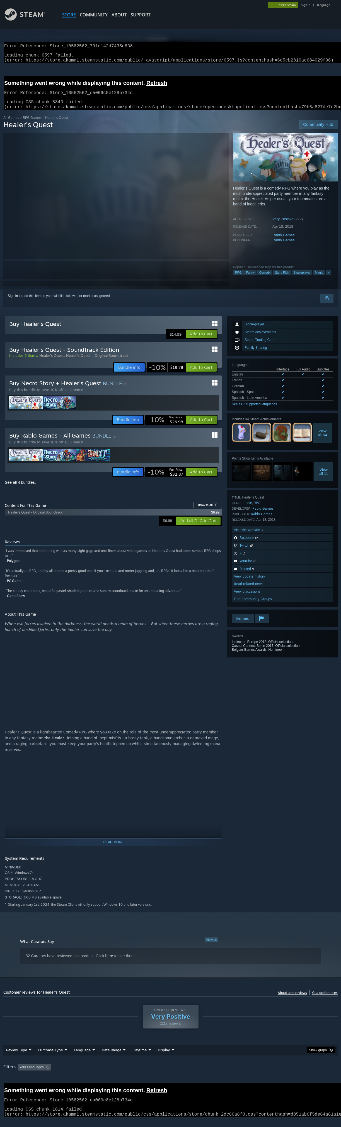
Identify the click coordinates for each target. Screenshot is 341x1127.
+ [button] (328, 279)
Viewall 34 (322, 439)
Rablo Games (283, 242)
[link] (166, 374)
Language (82, 1056)
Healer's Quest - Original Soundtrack (97, 362)
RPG (238, 279)
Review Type (16, 1056)
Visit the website (249, 536)
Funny (250, 279)
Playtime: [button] (131, 1074)
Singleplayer (302, 279)
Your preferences (325, 999)
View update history (249, 583)
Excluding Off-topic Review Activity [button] (87, 1074)
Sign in (13, 303)
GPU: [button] (265, 1074)
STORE (69, 15)
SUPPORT (140, 15)
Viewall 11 (323, 478)
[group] (170, 1074)
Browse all (207, 512)
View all (211, 946)
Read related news (248, 590)
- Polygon (12, 567)
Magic (319, 279)
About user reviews (292, 999)
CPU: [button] (246, 1074)
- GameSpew (15, 602)
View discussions (247, 598)
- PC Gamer (14, 587)
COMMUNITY (94, 15)
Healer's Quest (51, 362)
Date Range (111, 1056)
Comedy (264, 279)
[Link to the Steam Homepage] (29, 19)
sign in (305, 5)
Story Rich (282, 279)
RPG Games (32, 124)
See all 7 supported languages (254, 411)
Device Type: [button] (289, 1074)
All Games (11, 124)
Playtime (139, 1056)
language (323, 5)
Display (164, 1056)
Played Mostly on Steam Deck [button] (171, 1074)
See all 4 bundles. (20, 489)
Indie (248, 509)
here (109, 962)
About (119, 15)
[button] (201, 340)
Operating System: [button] (217, 1074)
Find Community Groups (253, 605)
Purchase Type (50, 1056)
